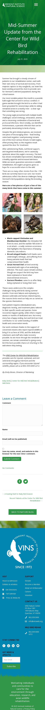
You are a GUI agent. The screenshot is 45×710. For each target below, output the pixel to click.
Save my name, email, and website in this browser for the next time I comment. (20, 452)
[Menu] (36, 5)
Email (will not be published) (14, 439)
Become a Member (32, 584)
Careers (28, 591)
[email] (11, 659)
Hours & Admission (9, 581)
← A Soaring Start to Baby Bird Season (17, 494)
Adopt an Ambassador (33, 588)
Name (5, 429)
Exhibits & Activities (9, 584)
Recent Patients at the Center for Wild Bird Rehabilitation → (26, 499)
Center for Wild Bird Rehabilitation (25, 381)
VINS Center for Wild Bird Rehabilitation (22, 355)
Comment (6, 403)
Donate (28, 581)
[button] (23, 512)
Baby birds (6, 381)
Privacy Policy (29, 709)
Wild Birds (6, 383)
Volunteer (28, 595)
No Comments (8, 468)
